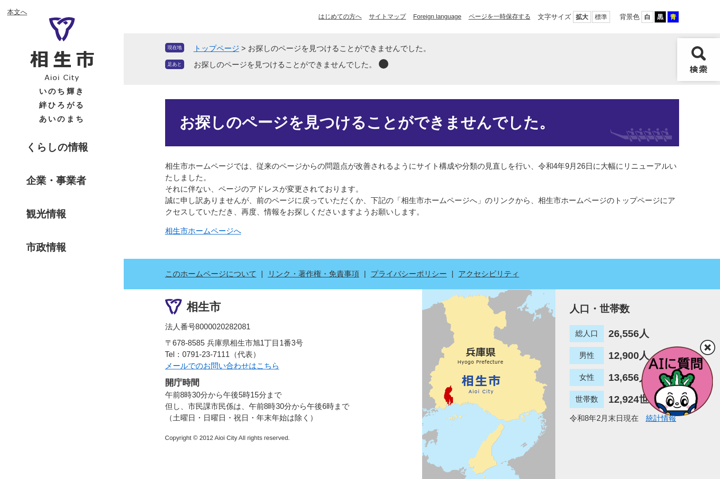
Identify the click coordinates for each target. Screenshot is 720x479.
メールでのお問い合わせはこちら (222, 366)
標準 (601, 16)
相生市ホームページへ (203, 231)
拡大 (582, 16)
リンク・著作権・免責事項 (313, 274)
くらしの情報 (57, 147)
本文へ (17, 12)
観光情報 (46, 213)
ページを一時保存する (500, 16)
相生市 (204, 306)
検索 (698, 59)
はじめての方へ (340, 16)
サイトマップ (387, 16)
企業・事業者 (56, 180)
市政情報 (46, 247)
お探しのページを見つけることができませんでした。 (285, 65)
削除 (383, 64)
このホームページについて (210, 274)
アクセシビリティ (488, 274)
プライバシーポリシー (409, 274)
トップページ (216, 48)
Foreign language (437, 16)
